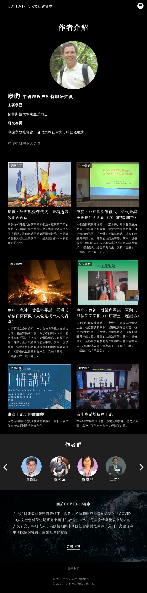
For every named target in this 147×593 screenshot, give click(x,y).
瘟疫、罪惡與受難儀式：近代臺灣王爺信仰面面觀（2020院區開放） (107, 214)
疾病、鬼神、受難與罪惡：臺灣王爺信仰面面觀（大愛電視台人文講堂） (38, 315)
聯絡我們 (73, 568)
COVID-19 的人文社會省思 (30, 6)
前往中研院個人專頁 (24, 143)
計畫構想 (73, 546)
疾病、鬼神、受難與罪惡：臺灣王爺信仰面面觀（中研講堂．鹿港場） (108, 313)
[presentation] (5, 467)
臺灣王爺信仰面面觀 (26, 414)
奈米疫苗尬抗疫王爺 (94, 414)
